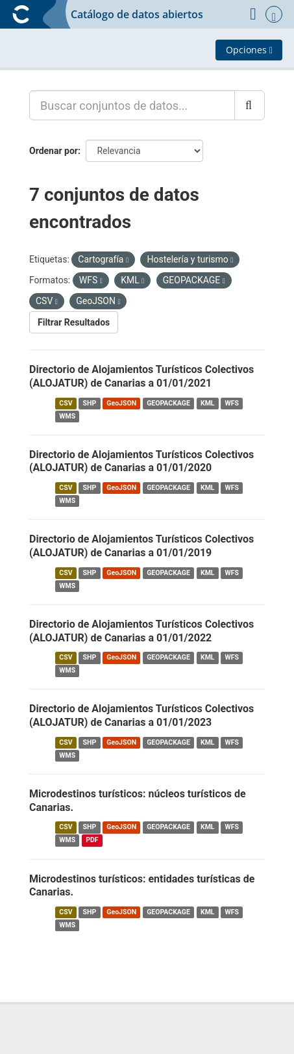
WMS (67, 416)
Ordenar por (53, 151)
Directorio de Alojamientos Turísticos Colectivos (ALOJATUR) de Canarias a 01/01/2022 (141, 631)
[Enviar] (249, 105)
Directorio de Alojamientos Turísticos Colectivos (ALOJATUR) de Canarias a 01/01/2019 (141, 546)
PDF (92, 840)
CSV (65, 403)
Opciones (249, 50)
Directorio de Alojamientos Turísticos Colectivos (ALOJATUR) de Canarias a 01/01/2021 (141, 376)
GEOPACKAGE (168, 403)
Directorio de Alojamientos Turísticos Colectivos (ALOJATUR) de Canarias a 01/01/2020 (141, 461)
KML (208, 403)
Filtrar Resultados (74, 322)
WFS (232, 403)
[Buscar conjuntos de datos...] (132, 105)
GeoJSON (121, 403)
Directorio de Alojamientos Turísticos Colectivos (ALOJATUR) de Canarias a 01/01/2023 (141, 715)
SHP (90, 403)
